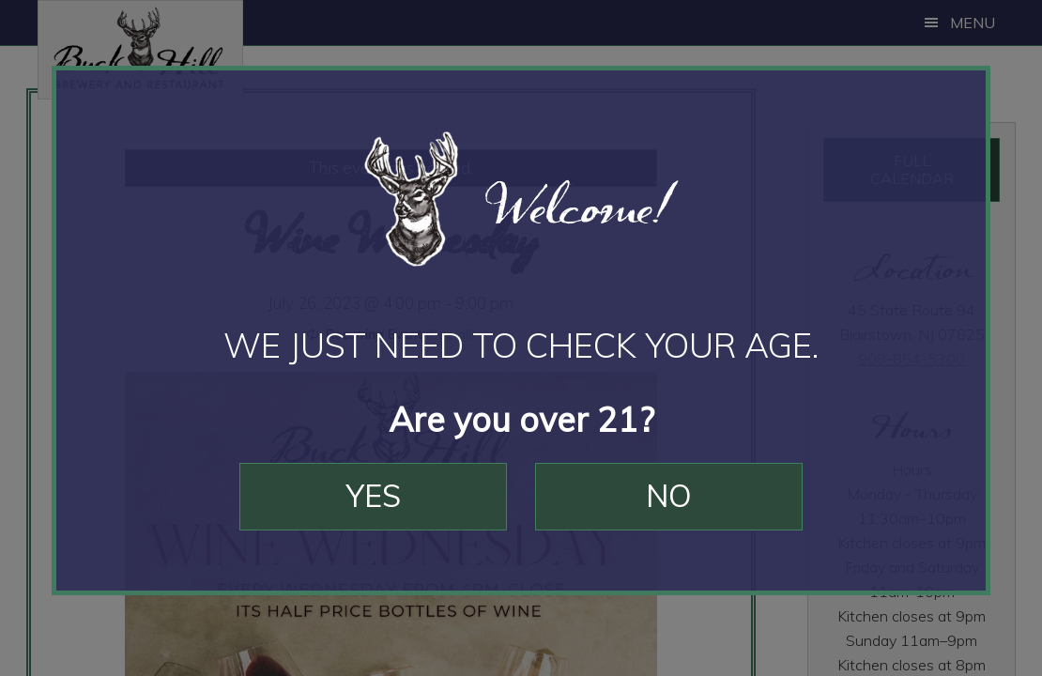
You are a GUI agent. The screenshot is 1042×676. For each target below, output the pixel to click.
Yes (373, 496)
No (669, 496)
